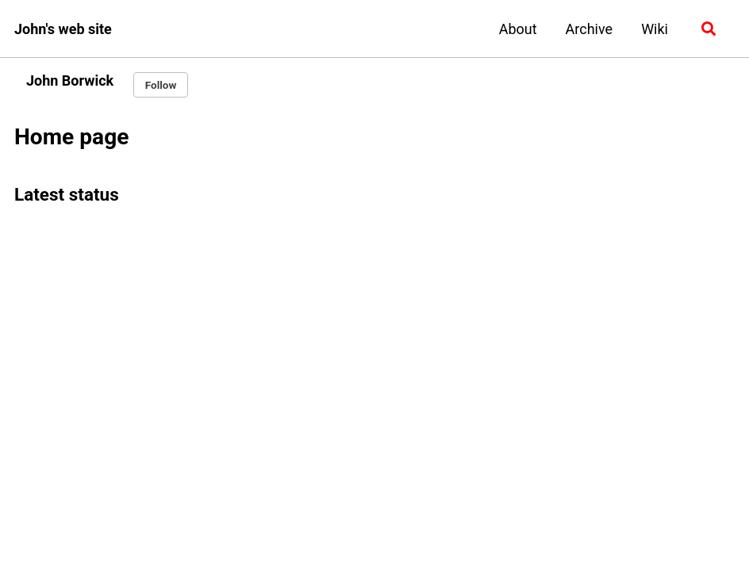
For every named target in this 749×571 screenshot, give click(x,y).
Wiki (654, 29)
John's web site (63, 29)
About (518, 29)
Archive (589, 29)
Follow (161, 85)
